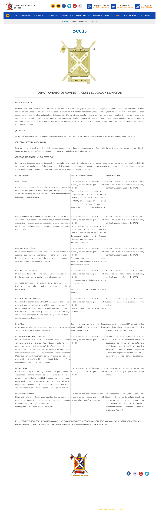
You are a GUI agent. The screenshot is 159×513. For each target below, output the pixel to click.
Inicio (66, 21)
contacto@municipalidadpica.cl (110, 509)
